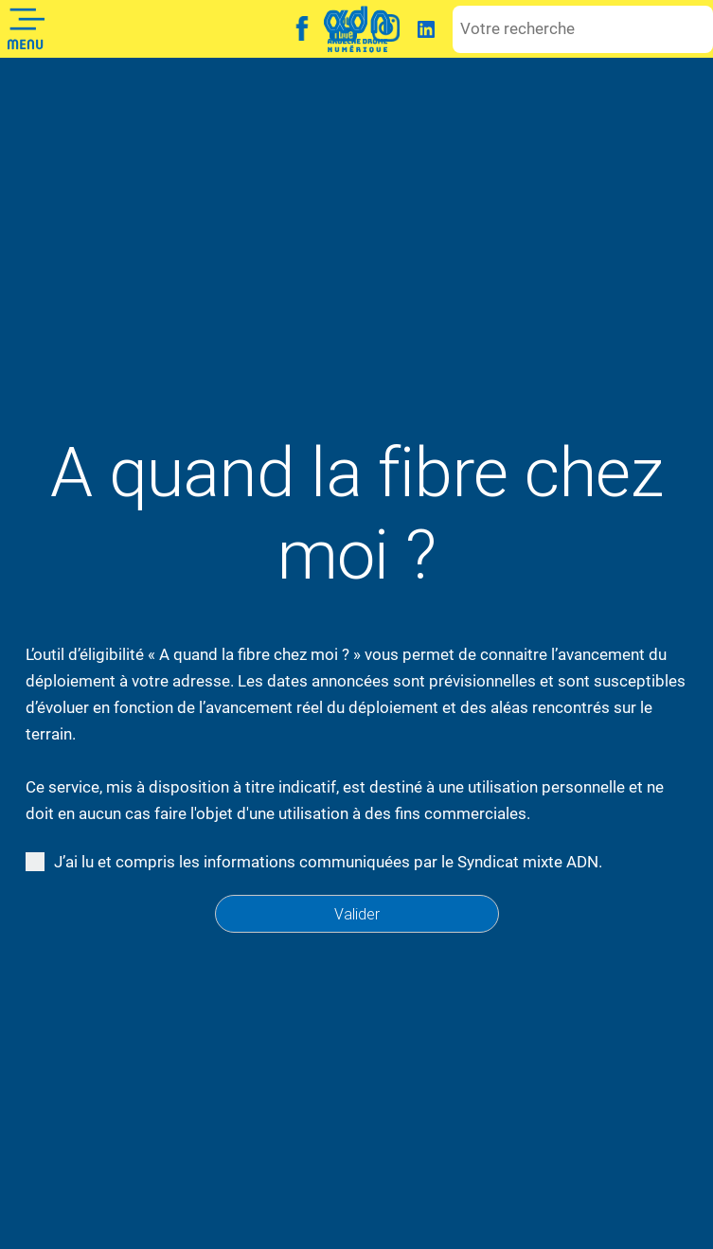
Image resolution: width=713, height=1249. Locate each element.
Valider (357, 913)
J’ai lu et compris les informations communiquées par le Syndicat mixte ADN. (322, 861)
